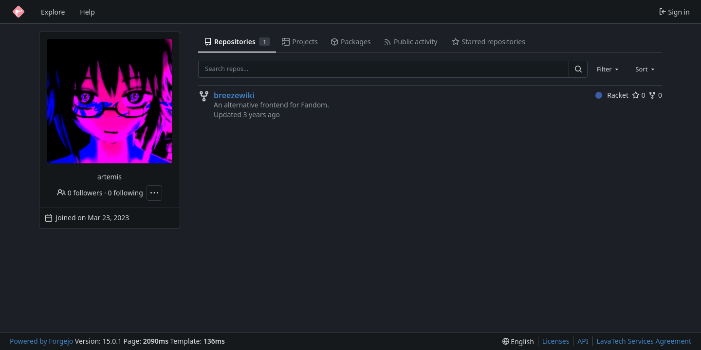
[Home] (18, 11)
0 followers (79, 192)
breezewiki (234, 95)
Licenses (556, 341)
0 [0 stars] (639, 95)
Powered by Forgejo (41, 341)
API (582, 341)
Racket (611, 95)
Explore (53, 12)
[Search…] (578, 69)
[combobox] (608, 69)
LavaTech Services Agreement (644, 341)
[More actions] (154, 193)
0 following (125, 192)
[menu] (518, 341)
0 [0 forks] (655, 95)
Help (87, 12)
